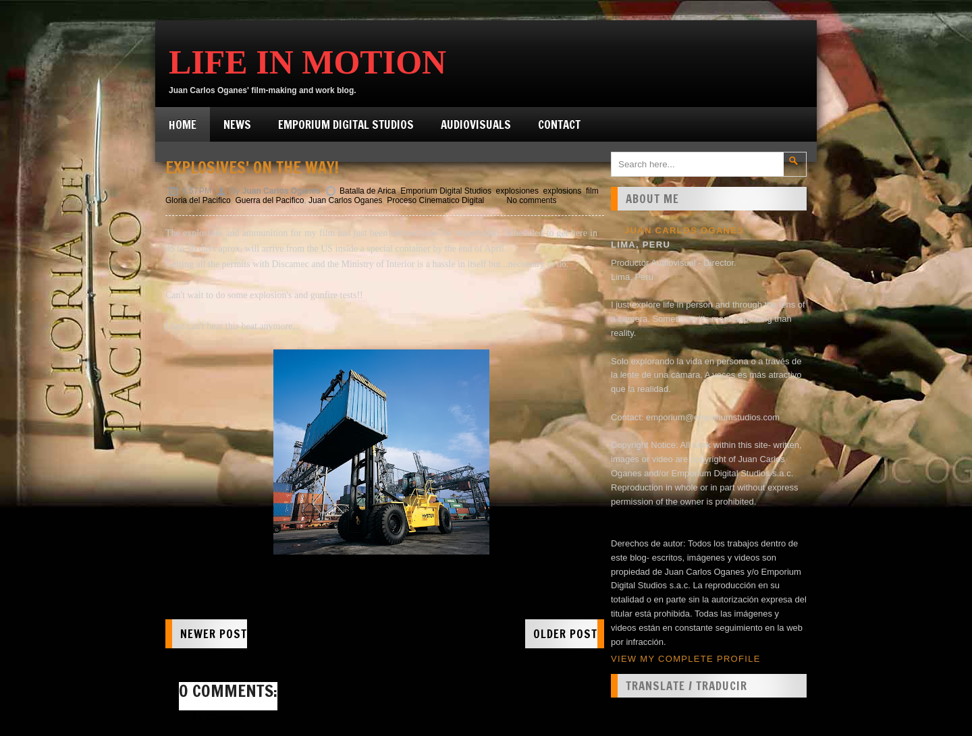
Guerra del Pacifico (269, 200)
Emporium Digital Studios (346, 124)
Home (182, 124)
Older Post (565, 633)
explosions (562, 191)
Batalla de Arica (368, 191)
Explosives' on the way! (252, 167)
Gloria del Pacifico (198, 200)
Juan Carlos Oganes (345, 200)
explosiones (517, 191)
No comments (532, 200)
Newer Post (213, 633)
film (592, 191)
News (237, 124)
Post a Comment (211, 717)
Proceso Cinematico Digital (435, 200)
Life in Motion (307, 62)
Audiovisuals (476, 124)
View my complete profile (686, 659)
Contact (559, 124)
